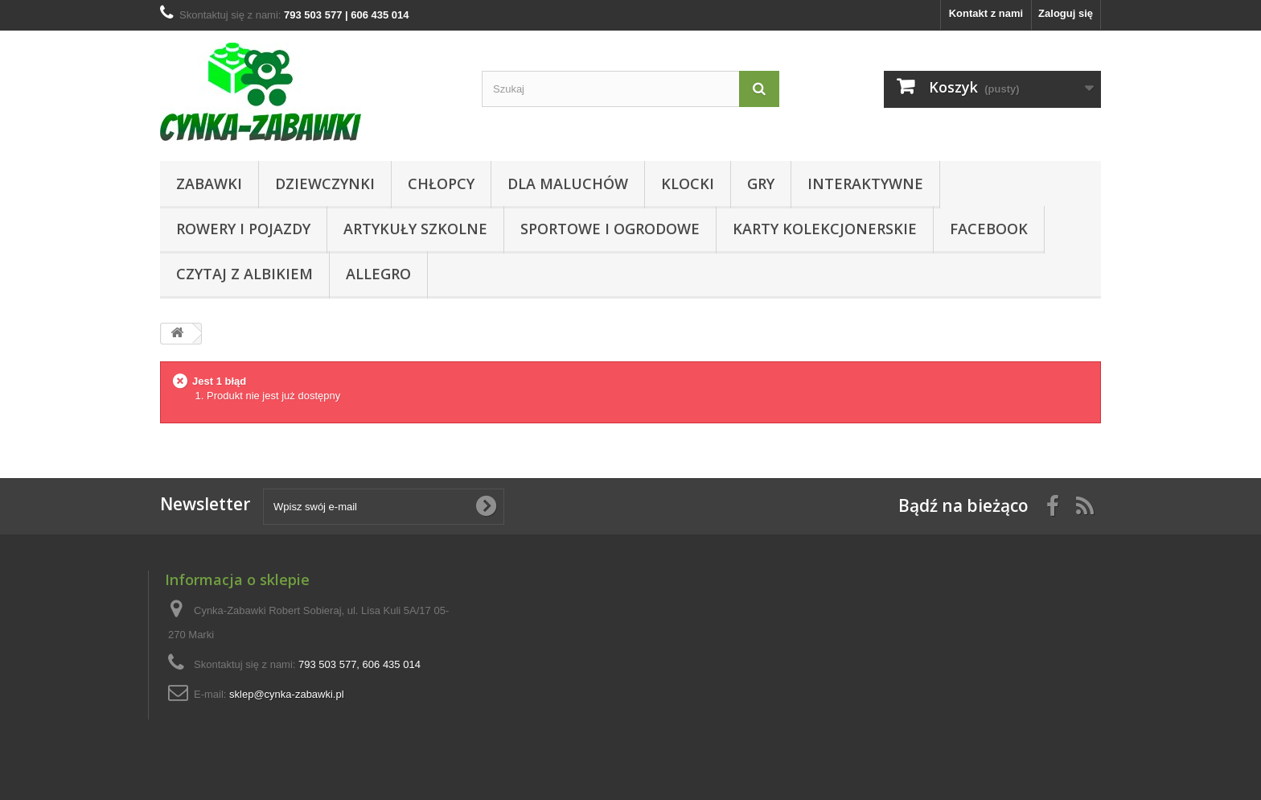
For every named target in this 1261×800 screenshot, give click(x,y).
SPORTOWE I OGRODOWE (610, 228)
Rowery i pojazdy (243, 228)
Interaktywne (865, 183)
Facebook (989, 228)
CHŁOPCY (441, 183)
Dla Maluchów (567, 183)
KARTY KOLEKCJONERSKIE (825, 228)
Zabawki (209, 183)
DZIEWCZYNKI (325, 183)
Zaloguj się (1065, 13)
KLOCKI (687, 183)
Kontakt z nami (986, 13)
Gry (760, 183)
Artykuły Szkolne (415, 228)
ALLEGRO (378, 273)
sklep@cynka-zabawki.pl (286, 694)
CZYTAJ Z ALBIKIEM (244, 273)
